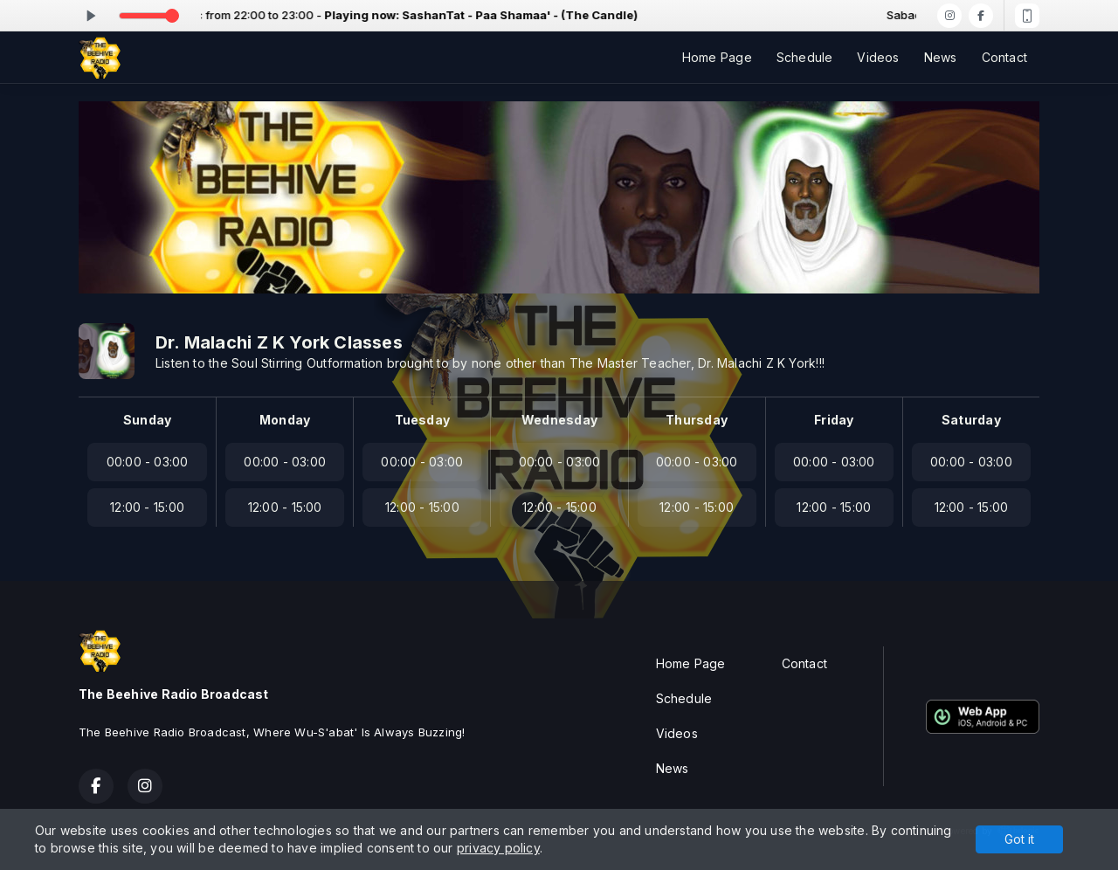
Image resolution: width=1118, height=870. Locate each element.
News (940, 57)
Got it (1019, 839)
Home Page (717, 57)
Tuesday (422, 419)
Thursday (697, 419)
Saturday (971, 419)
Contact (1004, 57)
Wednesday (559, 419)
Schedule (804, 57)
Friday (833, 419)
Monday (284, 419)
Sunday (147, 419)
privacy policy (498, 847)
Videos (878, 57)
